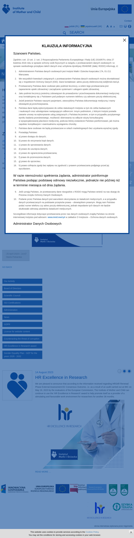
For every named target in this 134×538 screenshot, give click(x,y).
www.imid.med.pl (56, 217)
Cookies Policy (92, 532)
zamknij (131, 532)
